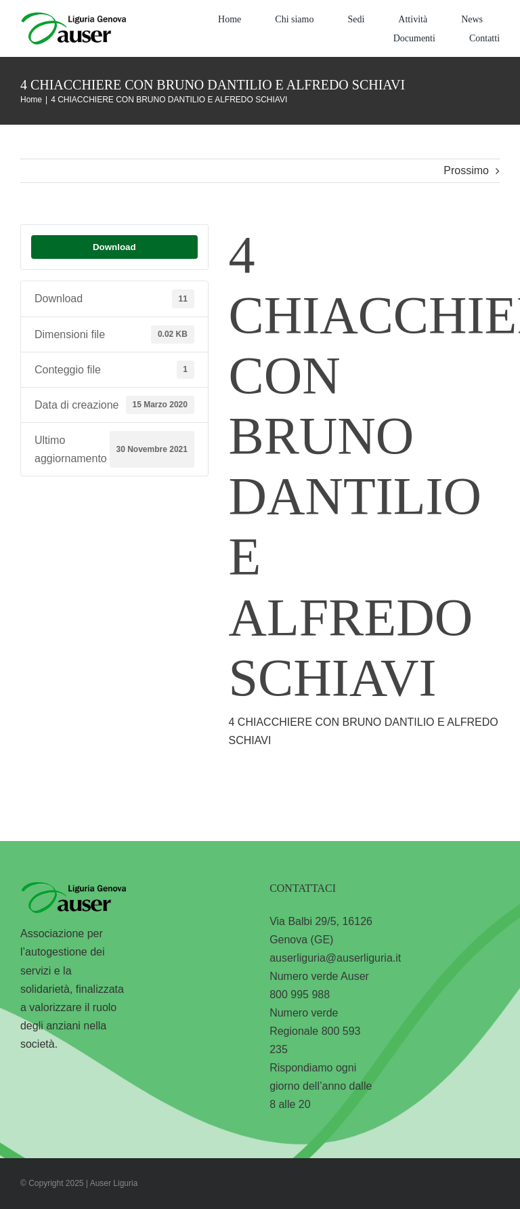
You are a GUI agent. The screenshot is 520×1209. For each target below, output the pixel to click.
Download (114, 247)
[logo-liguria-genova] (73, 17)
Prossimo (466, 170)
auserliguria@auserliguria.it (335, 958)
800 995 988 (299, 994)
